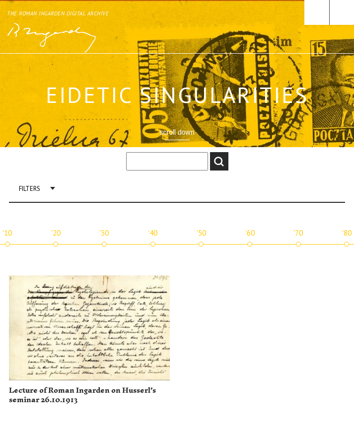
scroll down (176, 132)
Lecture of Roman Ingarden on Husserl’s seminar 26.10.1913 (82, 395)
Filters (29, 188)
